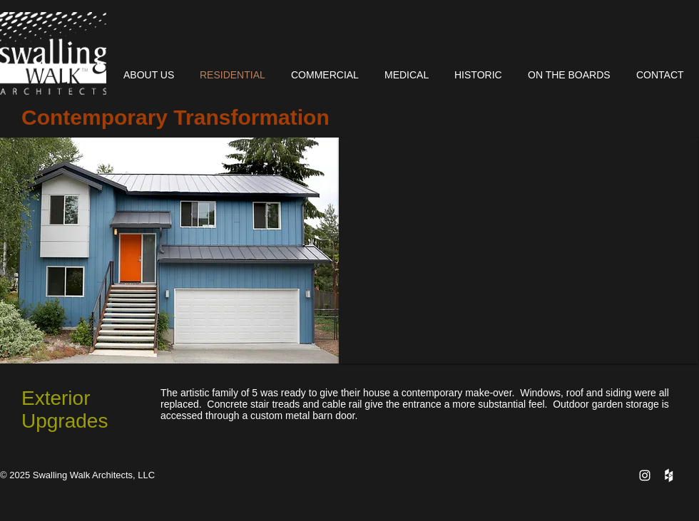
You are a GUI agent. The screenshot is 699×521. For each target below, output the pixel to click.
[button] (518, 250)
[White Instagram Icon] (645, 475)
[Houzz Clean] (668, 475)
